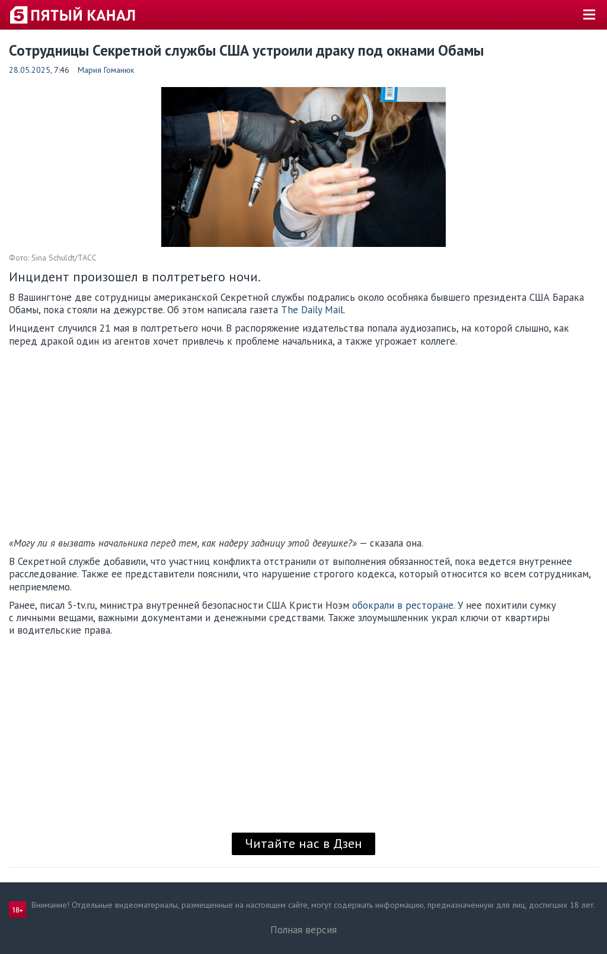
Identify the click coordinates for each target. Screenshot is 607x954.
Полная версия (303, 929)
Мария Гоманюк (106, 70)
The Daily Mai (310, 309)
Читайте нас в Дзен (303, 843)
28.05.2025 (29, 70)
